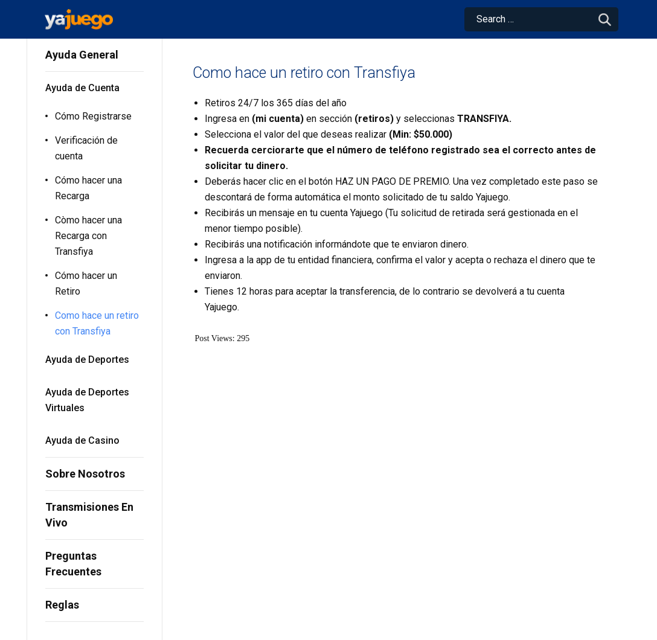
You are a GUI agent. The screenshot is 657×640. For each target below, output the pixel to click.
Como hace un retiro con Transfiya (97, 323)
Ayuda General (81, 54)
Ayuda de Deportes (87, 359)
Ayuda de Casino (82, 440)
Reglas (62, 604)
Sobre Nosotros (85, 473)
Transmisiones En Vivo (89, 515)
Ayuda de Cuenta (82, 88)
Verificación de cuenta (86, 148)
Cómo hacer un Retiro (86, 283)
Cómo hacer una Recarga (88, 188)
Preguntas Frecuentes (73, 563)
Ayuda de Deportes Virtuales (87, 400)
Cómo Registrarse (93, 116)
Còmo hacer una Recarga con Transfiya (88, 235)
